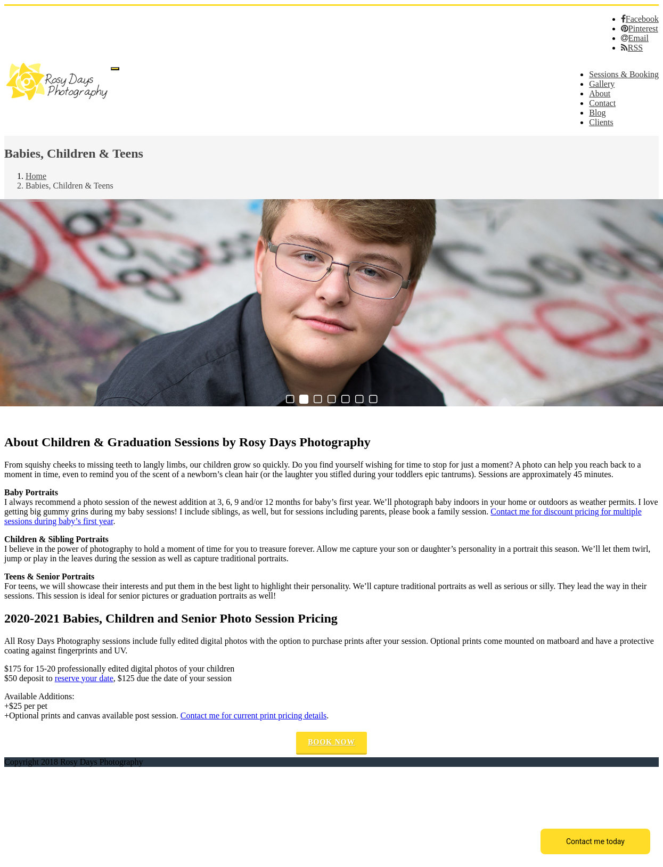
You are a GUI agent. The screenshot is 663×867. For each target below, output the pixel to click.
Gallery (602, 83)
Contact (602, 103)
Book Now (331, 742)
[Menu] (115, 68)
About (599, 93)
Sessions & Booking (624, 74)
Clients (601, 122)
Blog (597, 112)
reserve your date (84, 678)
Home (36, 176)
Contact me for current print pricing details (254, 715)
